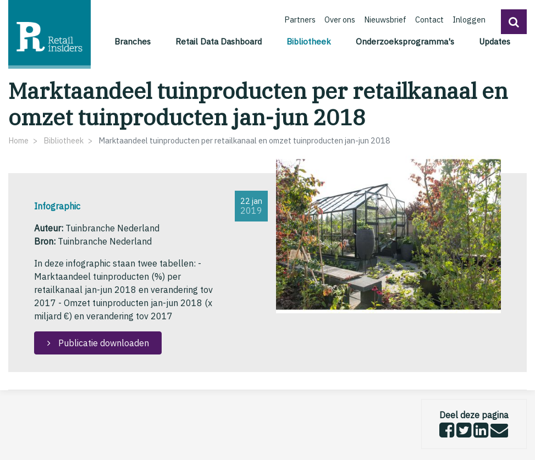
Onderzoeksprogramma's (405, 41)
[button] (514, 21)
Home (18, 140)
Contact (429, 19)
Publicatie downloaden (102, 342)
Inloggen (469, 19)
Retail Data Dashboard (218, 41)
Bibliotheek (310, 41)
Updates (494, 41)
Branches (132, 41)
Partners (300, 19)
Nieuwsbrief (385, 19)
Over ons (339, 19)
